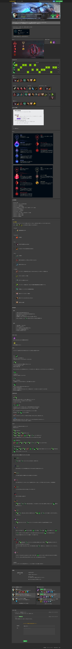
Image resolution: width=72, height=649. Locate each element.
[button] (53, 17)
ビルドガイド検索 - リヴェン (21, 19)
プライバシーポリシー (50, 647)
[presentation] (30, 638)
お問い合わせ (56, 647)
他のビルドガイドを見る (48, 603)
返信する (50, 612)
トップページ (14, 19)
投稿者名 (18, 625)
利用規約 (45, 647)
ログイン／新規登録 (59, 1)
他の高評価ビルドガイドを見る (23, 603)
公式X (59, 647)
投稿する (25, 641)
